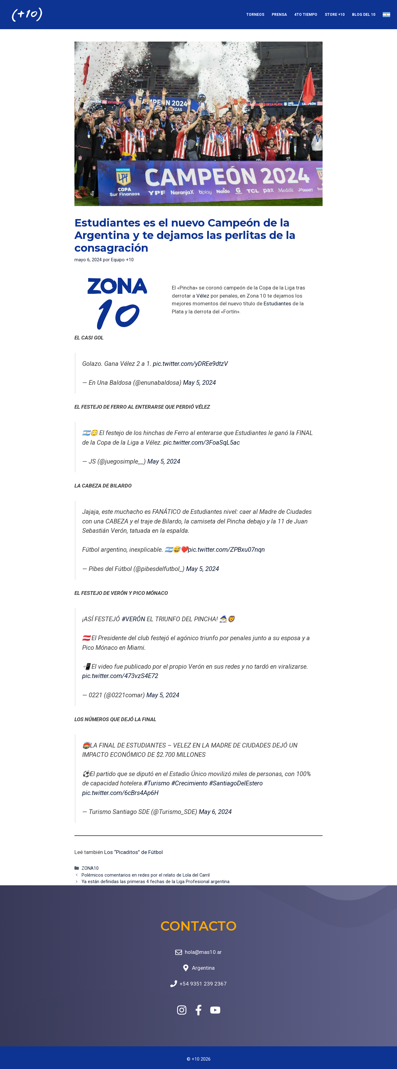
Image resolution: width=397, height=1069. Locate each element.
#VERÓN (133, 619)
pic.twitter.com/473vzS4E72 (120, 676)
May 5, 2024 (199, 382)
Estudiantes (277, 303)
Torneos (255, 14)
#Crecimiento (189, 783)
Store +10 (335, 14)
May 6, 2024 (215, 811)
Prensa (279, 14)
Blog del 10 (363, 14)
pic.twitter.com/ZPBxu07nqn (226, 549)
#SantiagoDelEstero (236, 783)
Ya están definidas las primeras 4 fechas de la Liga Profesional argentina (156, 881)
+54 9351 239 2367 (203, 984)
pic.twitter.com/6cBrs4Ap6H (120, 793)
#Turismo (157, 783)
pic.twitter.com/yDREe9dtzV (190, 363)
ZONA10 (90, 868)
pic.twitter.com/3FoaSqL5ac (201, 442)
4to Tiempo (305, 14)
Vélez (202, 296)
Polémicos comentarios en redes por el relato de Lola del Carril (146, 875)
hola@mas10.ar (203, 952)
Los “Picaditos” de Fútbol (133, 852)
